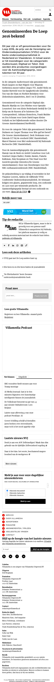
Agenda (46, 19)
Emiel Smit (6, 636)
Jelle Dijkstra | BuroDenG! (12, 645)
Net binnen (9, 377)
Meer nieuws (11, 463)
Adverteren (12, 522)
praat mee (39, 26)
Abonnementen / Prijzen (18, 528)
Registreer (8, 317)
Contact (10, 535)
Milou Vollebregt (8, 621)
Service (10, 515)
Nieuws (5, 19)
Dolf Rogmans (7, 573)
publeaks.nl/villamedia (12, 238)
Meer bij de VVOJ (19, 191)
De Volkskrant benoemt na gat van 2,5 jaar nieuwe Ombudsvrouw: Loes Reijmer (20, 405)
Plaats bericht (41, 296)
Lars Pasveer (7, 624)
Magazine (10, 525)
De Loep (6, 202)
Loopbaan (36, 19)
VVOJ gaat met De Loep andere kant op (20, 258)
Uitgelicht (22, 377)
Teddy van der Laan (9, 639)
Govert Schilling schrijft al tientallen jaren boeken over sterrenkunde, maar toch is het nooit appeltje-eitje (19, 423)
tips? (12, 612)
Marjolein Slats (8, 618)
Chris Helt (6, 614)
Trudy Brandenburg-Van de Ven (14, 627)
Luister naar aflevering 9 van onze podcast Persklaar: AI (18, 414)
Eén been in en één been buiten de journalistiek (24, 267)
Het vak (26, 19)
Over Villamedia (14, 518)
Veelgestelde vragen (17, 532)
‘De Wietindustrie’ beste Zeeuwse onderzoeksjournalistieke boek (18, 275)
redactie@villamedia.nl (11, 608)
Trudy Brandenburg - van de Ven (17, 22)
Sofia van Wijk (7, 633)
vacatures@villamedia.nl (11, 651)
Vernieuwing (16, 19)
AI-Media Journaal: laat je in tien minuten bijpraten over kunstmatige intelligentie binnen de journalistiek (20, 394)
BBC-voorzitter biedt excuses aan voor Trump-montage (20, 385)
